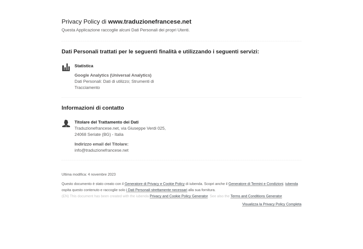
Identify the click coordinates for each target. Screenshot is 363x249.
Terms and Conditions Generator (256, 196)
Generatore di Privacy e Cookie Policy (154, 184)
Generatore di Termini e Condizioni (255, 184)
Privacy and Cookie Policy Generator (179, 196)
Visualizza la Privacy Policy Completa (271, 204)
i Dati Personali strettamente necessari (156, 190)
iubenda (291, 184)
